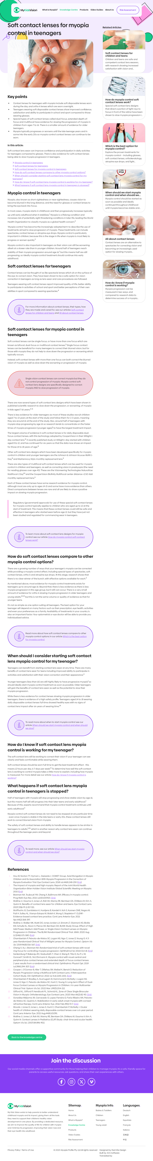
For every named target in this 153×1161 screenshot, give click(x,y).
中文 (125, 1139)
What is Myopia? (75, 1120)
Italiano (126, 1130)
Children (99, 1115)
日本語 (126, 1134)
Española (127, 1120)
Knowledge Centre (69, 9)
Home (71, 1110)
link (79, 882)
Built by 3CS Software (109, 1153)
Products (84, 9)
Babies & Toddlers (104, 1110)
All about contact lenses (71, 312)
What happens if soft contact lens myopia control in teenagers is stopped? (52, 185)
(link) (53, 897)
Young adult (101, 1125)
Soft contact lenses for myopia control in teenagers (40, 169)
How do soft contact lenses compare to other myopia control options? (50, 172)
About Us (109, 9)
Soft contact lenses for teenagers (31, 165)
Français (127, 1125)
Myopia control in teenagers (29, 162)
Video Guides (96, 9)
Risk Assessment (128, 10)
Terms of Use (28, 1150)
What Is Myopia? (50, 9)
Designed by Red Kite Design (113, 1150)
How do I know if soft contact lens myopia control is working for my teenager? (53, 182)
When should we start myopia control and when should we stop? (55, 850)
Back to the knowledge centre (27, 1037)
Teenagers (100, 1120)
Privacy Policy (14, 1150)
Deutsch (126, 1110)
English (126, 1115)
